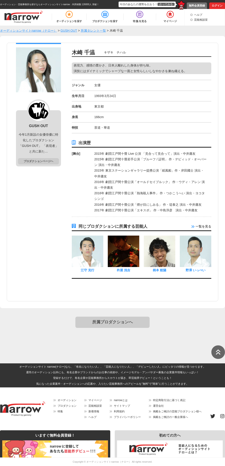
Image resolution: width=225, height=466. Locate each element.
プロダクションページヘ (38, 161)
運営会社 (158, 405)
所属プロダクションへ (112, 322)
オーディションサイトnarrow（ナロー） (108, 461)
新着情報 (93, 411)
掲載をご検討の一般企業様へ (170, 417)
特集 (60, 411)
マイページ (95, 400)
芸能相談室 (201, 19)
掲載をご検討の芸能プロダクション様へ (177, 411)
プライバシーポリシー (127, 417)
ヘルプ (198, 14)
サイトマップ (122, 405)
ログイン (217, 5)
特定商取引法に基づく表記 (169, 400)
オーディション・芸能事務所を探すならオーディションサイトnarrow (35, 4)
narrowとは (121, 400)
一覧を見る (201, 226)
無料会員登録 (197, 5)
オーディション (67, 400)
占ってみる (166, 4)
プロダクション (67, 405)
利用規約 (119, 411)
